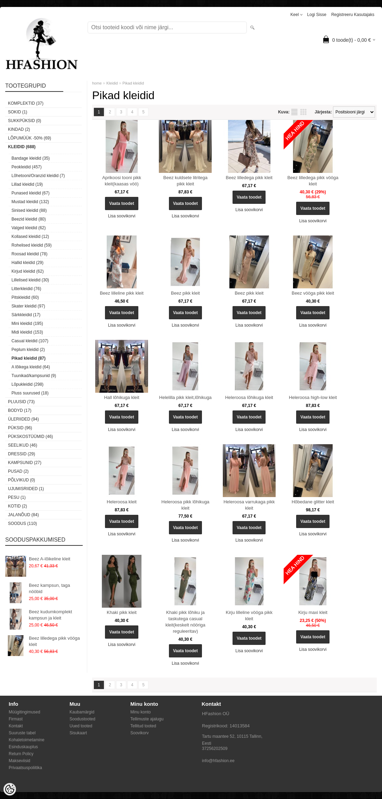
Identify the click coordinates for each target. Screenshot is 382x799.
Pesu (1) (17, 497)
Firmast (16, 719)
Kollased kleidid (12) (30, 236)
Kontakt (16, 726)
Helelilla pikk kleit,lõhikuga (185, 397)
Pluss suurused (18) (30, 393)
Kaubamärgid (82, 712)
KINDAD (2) (19, 129)
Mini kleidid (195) (27, 323)
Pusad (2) (18, 471)
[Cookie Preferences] (9, 789)
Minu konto (140, 712)
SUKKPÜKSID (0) (24, 120)
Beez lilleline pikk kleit (122, 293)
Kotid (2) (17, 506)
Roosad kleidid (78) (29, 253)
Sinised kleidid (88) (29, 210)
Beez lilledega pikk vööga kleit (54, 641)
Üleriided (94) (23, 419)
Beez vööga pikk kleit (313, 293)
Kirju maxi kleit (312, 612)
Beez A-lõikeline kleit (49, 558)
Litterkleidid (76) (26, 288)
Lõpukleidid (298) (27, 384)
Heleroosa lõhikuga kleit (249, 397)
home (97, 83)
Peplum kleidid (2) (28, 349)
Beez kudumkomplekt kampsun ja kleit (50, 615)
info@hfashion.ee (218, 760)
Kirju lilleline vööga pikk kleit (249, 615)
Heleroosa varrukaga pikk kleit (249, 505)
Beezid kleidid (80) (28, 219)
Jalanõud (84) (23, 514)
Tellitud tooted (143, 726)
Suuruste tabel (22, 732)
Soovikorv (139, 732)
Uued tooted (81, 726)
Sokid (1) (17, 112)
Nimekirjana (294, 112)
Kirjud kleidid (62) (27, 271)
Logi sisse (316, 14)
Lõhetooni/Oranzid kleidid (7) (38, 175)
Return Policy (21, 753)
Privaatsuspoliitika (25, 767)
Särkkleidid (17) (25, 314)
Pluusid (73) (21, 401)
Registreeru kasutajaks (352, 14)
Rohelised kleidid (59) (31, 245)
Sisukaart (78, 732)
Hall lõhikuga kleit (121, 397)
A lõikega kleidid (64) (30, 367)
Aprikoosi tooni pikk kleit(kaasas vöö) (121, 180)
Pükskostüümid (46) (30, 436)
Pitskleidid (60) (25, 297)
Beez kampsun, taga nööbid (49, 588)
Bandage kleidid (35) (30, 158)
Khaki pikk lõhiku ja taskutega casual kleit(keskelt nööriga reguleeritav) (185, 622)
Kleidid (112, 83)
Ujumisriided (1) (26, 488)
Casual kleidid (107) (29, 340)
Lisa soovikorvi (122, 216)
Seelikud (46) (22, 445)
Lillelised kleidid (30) (30, 280)
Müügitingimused (24, 712)
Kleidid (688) (21, 146)
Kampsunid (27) (24, 462)
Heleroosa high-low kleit (313, 397)
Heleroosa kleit (122, 501)
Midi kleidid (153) (27, 332)
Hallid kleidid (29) (27, 262)
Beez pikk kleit (185, 293)
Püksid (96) (20, 427)
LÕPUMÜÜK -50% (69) (29, 138)
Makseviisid (19, 760)
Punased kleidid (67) (30, 193)
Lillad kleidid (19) (27, 184)
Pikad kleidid (133, 83)
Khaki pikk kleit (122, 612)
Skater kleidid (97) (28, 306)
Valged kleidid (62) (28, 227)
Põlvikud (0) (21, 480)
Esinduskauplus (23, 746)
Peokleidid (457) (26, 167)
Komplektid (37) (25, 103)
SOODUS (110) (22, 523)
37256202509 (214, 748)
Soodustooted (82, 719)
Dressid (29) (21, 454)
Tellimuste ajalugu (146, 719)
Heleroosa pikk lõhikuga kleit (185, 505)
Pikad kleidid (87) (28, 358)
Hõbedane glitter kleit (313, 501)
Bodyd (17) (19, 410)
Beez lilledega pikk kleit (249, 177)
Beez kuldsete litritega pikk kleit (185, 180)
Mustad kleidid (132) (30, 201)
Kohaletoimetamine (26, 739)
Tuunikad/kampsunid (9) (33, 375)
